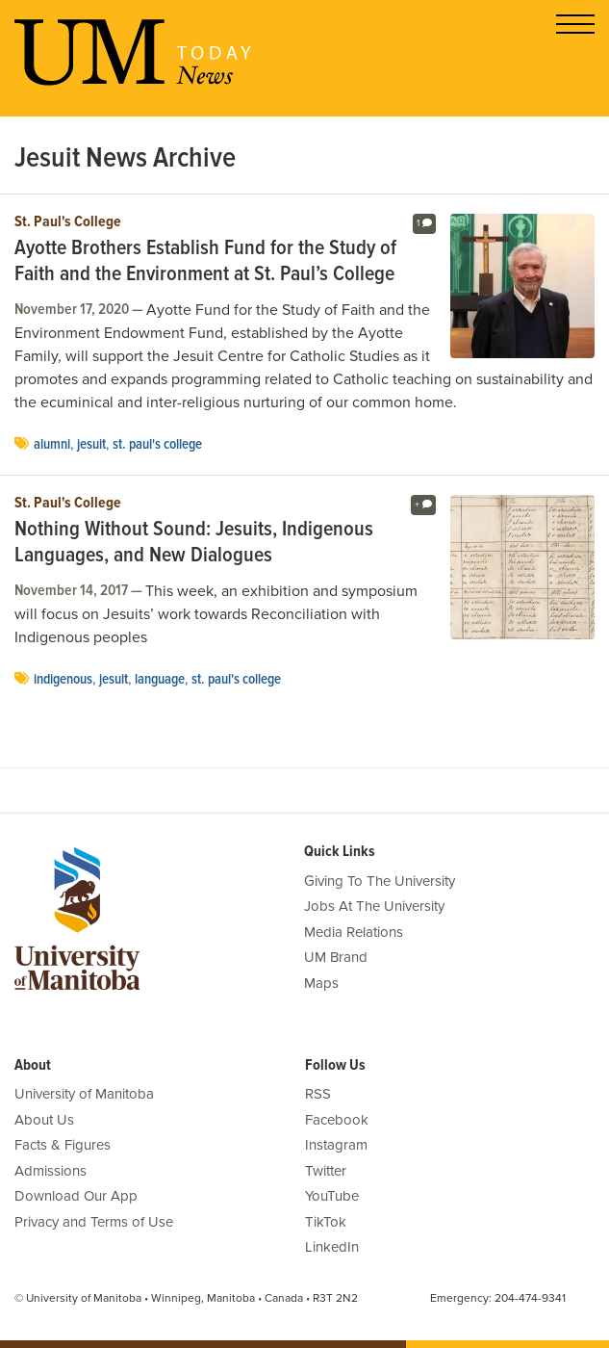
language (160, 679)
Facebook (336, 1119)
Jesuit (91, 444)
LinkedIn (332, 1247)
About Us (44, 1119)
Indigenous (63, 679)
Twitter (325, 1171)
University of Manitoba (84, 1093)
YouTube (332, 1196)
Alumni (52, 444)
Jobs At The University (374, 906)
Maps (321, 983)
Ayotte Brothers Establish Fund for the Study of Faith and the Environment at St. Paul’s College (205, 262)
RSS (318, 1093)
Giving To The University (379, 881)
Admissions (50, 1171)
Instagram (336, 1145)
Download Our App (76, 1196)
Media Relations (353, 932)
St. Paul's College (67, 222)
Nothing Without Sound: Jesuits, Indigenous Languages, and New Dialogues (193, 543)
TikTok (325, 1222)
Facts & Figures (62, 1145)
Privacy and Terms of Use (93, 1222)
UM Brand (336, 957)
